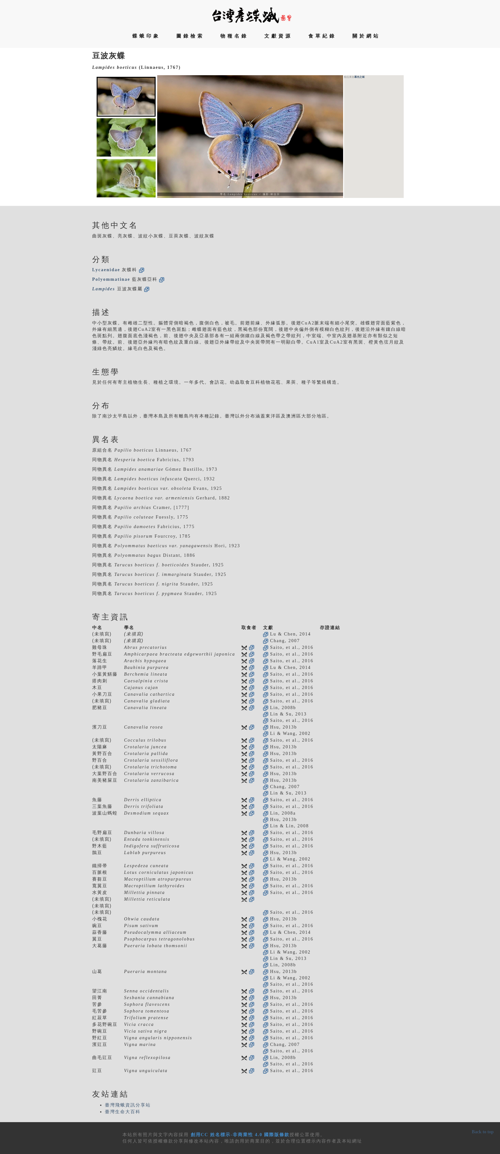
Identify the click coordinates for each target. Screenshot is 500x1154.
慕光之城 (359, 77)
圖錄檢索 (190, 36)
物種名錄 (234, 36)
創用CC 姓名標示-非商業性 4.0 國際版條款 (240, 1134)
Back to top (483, 1131)
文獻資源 (278, 36)
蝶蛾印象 (146, 36)
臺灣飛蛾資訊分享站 (128, 1105)
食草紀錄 (322, 36)
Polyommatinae (111, 279)
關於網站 (366, 36)
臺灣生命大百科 (123, 1111)
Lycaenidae (106, 269)
